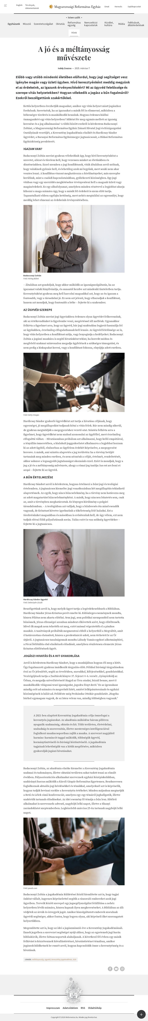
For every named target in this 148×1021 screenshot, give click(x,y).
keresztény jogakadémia (61, 959)
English (19, 5)
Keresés (117, 6)
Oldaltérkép (95, 1008)
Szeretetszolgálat (43, 23)
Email (105, 6)
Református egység (74, 24)
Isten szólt (74, 17)
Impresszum (53, 1008)
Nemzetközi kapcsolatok (91, 24)
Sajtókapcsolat (133, 6)
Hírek (74, 32)
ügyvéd (47, 959)
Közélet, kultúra (108, 24)
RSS (83, 1008)
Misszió (27, 23)
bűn (74, 959)
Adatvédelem (70, 1008)
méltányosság (38, 959)
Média (121, 23)
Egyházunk (14, 23)
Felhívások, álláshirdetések (136, 24)
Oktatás (60, 23)
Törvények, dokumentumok (32, 6)
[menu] (5, 5)
